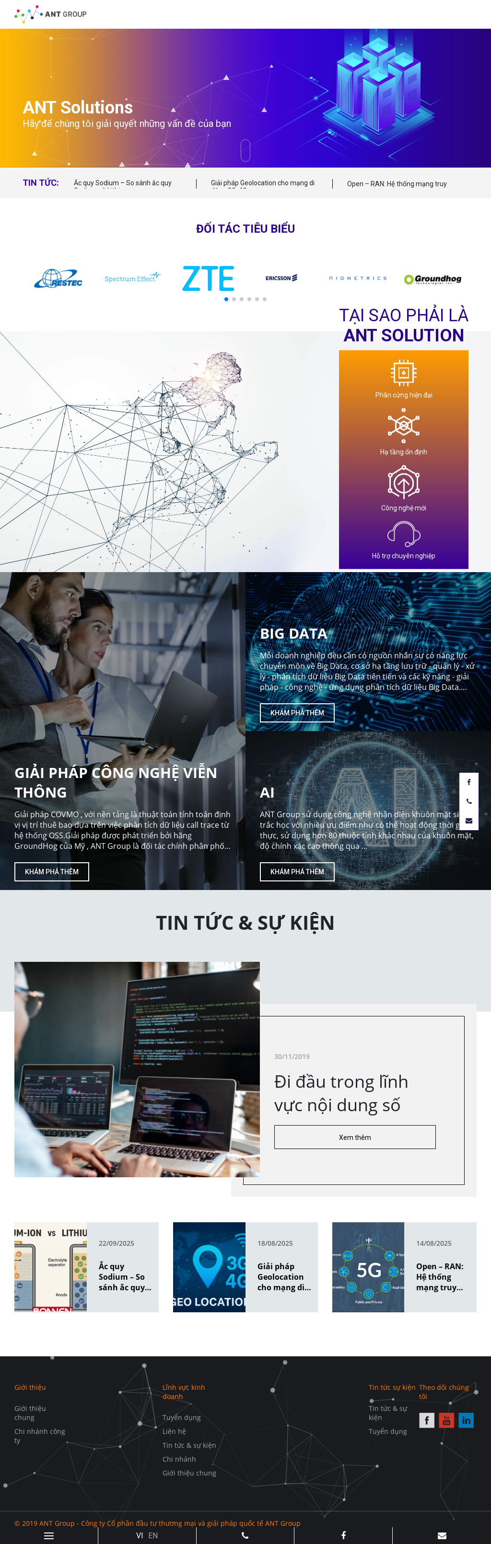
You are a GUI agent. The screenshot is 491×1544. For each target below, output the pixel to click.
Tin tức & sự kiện (189, 1445)
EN (153, 1535)
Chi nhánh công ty (39, 1436)
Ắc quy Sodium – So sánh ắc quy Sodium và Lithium (123, 186)
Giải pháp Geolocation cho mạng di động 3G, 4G (263, 186)
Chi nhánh (179, 1459)
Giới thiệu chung (30, 1413)
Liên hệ (174, 1431)
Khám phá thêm (52, 872)
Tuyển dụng (182, 1417)
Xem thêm (355, 1137)
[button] (226, 299)
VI (139, 1535)
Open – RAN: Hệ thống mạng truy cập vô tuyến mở (397, 188)
